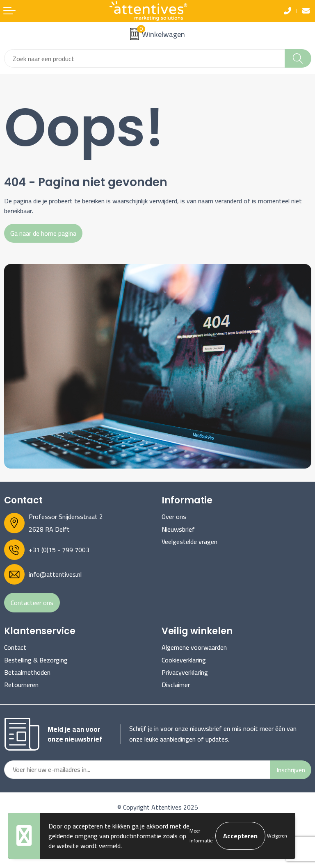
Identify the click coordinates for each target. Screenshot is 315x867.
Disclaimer (176, 684)
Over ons (174, 516)
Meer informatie (200, 835)
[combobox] (144, 58)
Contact (15, 647)
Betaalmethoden (27, 672)
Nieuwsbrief (178, 529)
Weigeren (277, 835)
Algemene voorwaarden (194, 647)
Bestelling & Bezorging (36, 660)
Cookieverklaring (184, 660)
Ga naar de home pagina (43, 233)
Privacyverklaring (185, 672)
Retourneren (21, 684)
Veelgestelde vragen (189, 541)
